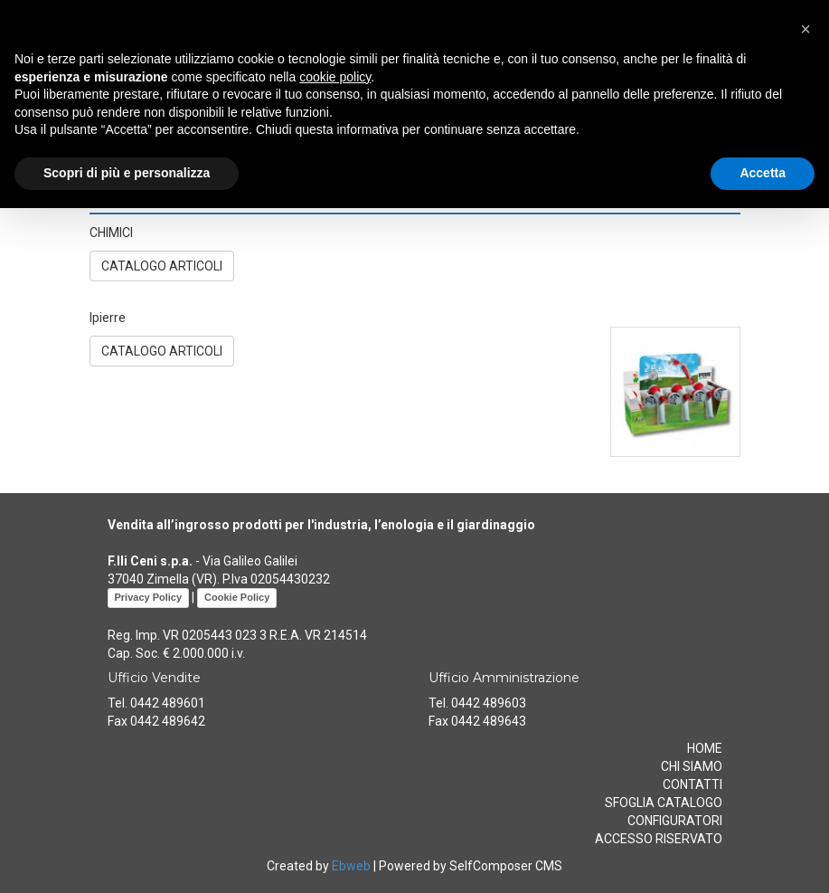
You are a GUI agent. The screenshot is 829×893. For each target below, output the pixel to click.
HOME (704, 748)
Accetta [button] (763, 173)
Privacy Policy (149, 597)
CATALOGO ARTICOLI (161, 266)
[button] (805, 28)
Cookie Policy (236, 597)
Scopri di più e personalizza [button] (126, 173)
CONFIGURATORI (674, 820)
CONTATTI (692, 784)
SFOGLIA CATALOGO (663, 802)
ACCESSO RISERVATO (658, 838)
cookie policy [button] (335, 77)
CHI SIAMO (691, 766)
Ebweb (351, 866)
